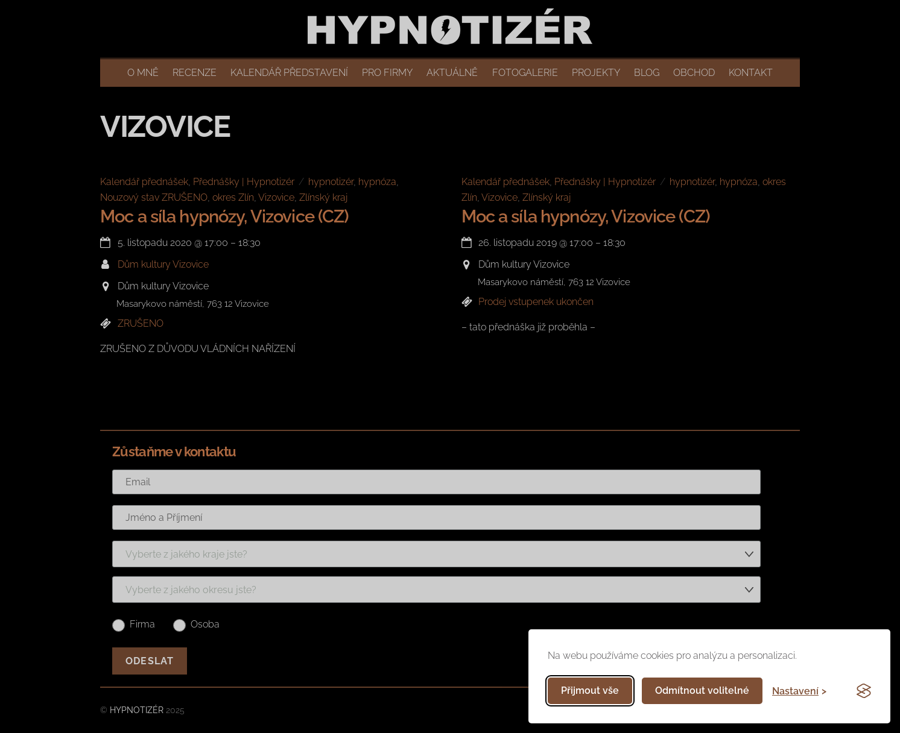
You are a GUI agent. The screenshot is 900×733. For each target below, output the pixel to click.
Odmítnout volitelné (702, 690)
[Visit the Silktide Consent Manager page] (864, 691)
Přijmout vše (590, 690)
